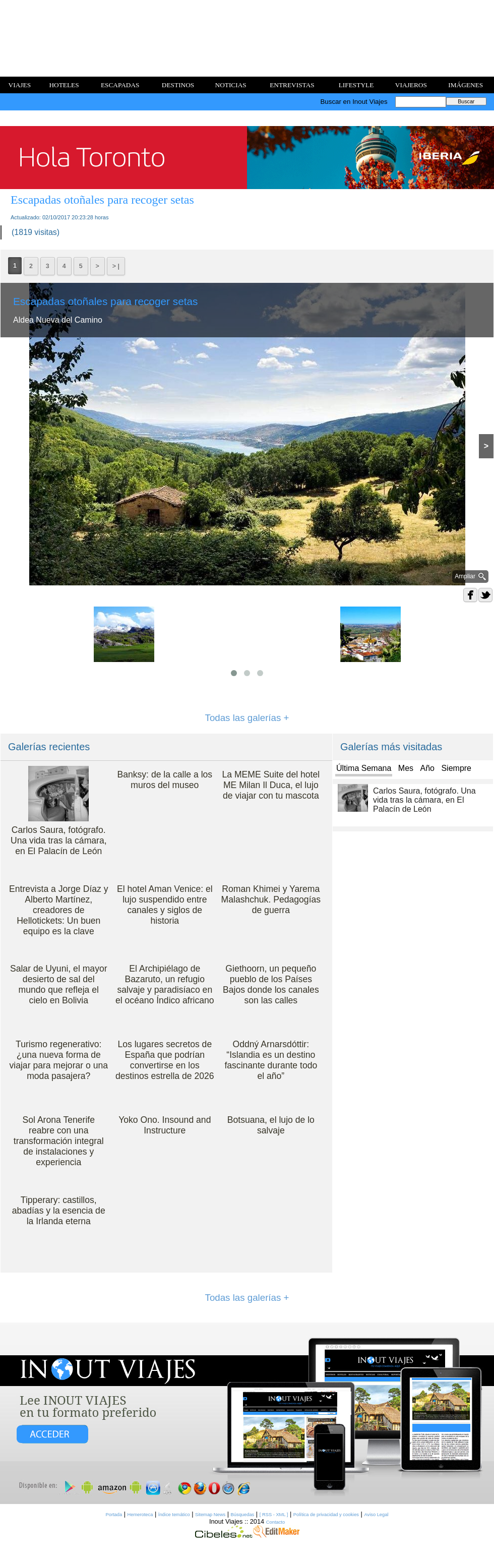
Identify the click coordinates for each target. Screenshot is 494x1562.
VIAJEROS (411, 85)
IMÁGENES (465, 85)
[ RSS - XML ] (274, 1514)
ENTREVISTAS (292, 85)
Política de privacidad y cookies (326, 1514)
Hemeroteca (140, 1514)
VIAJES (20, 85)
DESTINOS (178, 85)
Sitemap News (210, 1514)
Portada (113, 1514)
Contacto (275, 1522)
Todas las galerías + (247, 717)
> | (115, 266)
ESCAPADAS (120, 85)
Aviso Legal (376, 1514)
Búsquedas (243, 1514)
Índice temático (174, 1514)
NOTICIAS (230, 85)
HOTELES (64, 85)
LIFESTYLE (356, 85)
